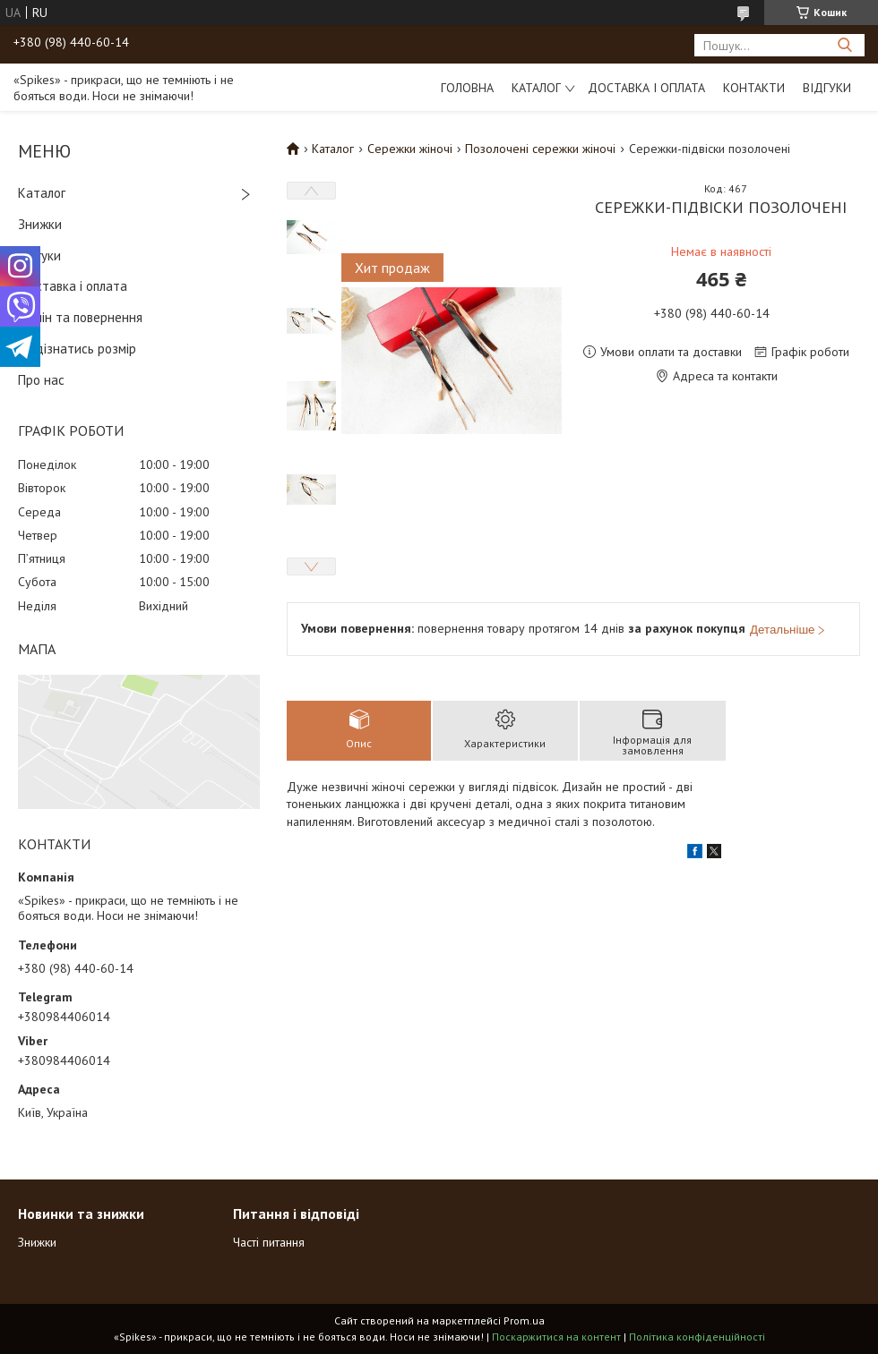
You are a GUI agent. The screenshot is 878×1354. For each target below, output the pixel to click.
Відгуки (827, 88)
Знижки (40, 224)
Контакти (754, 88)
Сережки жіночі (409, 148)
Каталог (536, 88)
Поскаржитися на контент (556, 1336)
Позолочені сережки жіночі (540, 148)
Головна (467, 88)
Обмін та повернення (80, 317)
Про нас (41, 379)
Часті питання (269, 1242)
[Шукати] (844, 45)
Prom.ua (524, 1320)
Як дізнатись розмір (77, 348)
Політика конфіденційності (697, 1336)
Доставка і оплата (646, 88)
